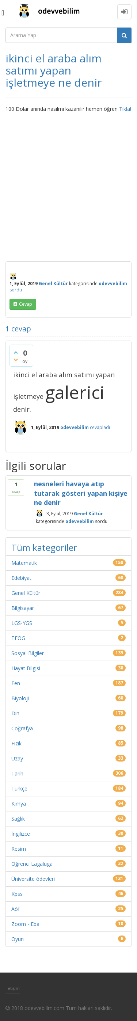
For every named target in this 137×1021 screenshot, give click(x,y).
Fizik (16, 743)
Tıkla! (125, 108)
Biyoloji (20, 698)
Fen (15, 683)
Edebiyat (21, 577)
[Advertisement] (68, 185)
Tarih (17, 773)
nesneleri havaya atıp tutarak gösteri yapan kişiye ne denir (81, 493)
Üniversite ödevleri (33, 878)
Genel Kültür (53, 283)
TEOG (18, 638)
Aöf (15, 908)
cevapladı (100, 427)
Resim (18, 848)
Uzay (17, 758)
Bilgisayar (22, 607)
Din (15, 713)
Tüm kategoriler (44, 547)
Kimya (18, 803)
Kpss (17, 893)
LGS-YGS (21, 622)
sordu (15, 290)
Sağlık (18, 818)
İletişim (12, 988)
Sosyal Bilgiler (27, 653)
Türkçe (19, 788)
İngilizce (20, 833)
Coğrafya (22, 728)
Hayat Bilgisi (25, 668)
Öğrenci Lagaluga (32, 863)
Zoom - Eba (25, 923)
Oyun (17, 938)
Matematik (24, 562)
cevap (25, 304)
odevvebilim (79, 521)
